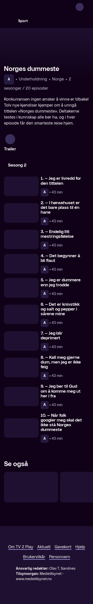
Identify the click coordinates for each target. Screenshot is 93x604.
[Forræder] (31, 487)
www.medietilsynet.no (34, 579)
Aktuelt (44, 546)
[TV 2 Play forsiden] (41, 7)
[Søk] (9, 21)
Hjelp (80, 546)
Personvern (59, 556)
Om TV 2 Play (20, 546)
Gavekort (63, 546)
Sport (23, 21)
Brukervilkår (34, 556)
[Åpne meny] (86, 7)
